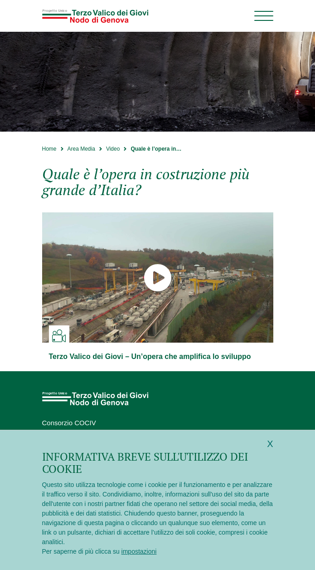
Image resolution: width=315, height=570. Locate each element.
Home (49, 149)
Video (113, 149)
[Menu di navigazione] (263, 16)
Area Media (81, 149)
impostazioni (139, 551)
